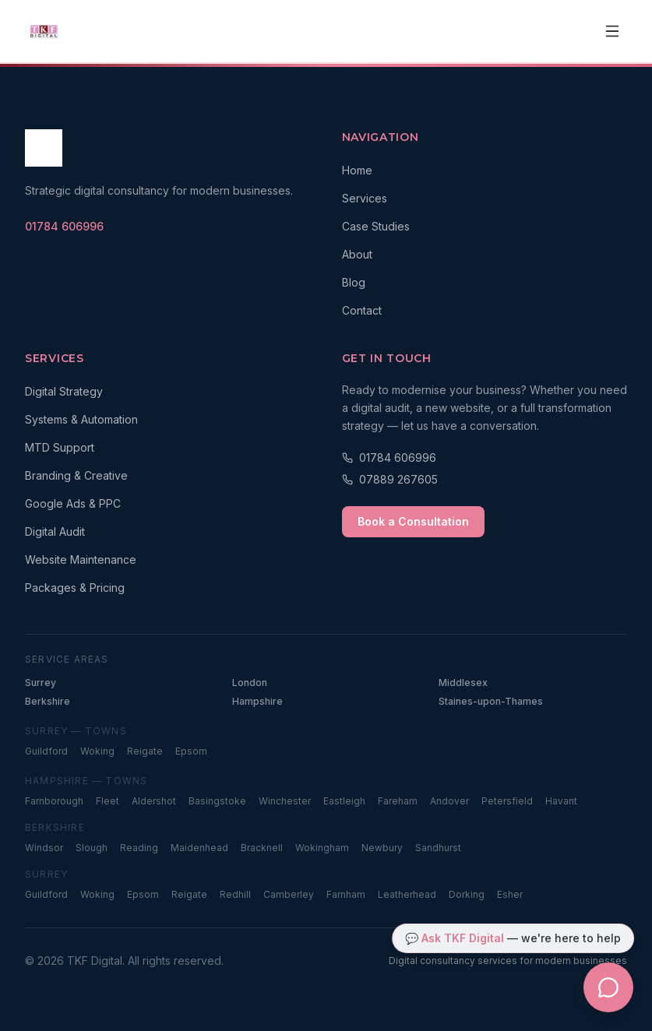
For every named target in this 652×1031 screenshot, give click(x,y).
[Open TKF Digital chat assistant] (608, 987)
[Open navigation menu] (612, 31)
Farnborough (54, 801)
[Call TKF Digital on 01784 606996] (64, 226)
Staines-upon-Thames (491, 701)
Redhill (235, 894)
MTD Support (59, 447)
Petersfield (507, 801)
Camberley (288, 894)
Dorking (467, 894)
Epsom (191, 751)
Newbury (382, 847)
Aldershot (154, 801)
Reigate (145, 751)
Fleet (107, 801)
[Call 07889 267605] (485, 479)
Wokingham (322, 847)
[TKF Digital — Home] (43, 31)
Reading (139, 847)
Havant (561, 801)
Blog (353, 282)
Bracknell (262, 847)
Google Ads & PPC (73, 503)
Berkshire (47, 701)
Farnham (345, 894)
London (249, 682)
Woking (97, 751)
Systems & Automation (81, 419)
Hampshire (257, 701)
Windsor (44, 847)
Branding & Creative (76, 475)
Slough (91, 847)
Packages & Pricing (75, 587)
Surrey (40, 682)
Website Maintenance (80, 559)
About (357, 254)
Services (364, 198)
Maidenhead (199, 847)
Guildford (46, 751)
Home (357, 170)
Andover (449, 801)
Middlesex (463, 682)
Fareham (398, 801)
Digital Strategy (64, 391)
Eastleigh (344, 801)
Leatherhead (407, 894)
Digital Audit (55, 531)
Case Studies (376, 226)
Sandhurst (438, 847)
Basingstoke (217, 801)
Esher (510, 894)
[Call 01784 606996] (485, 458)
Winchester (285, 801)
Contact (362, 310)
